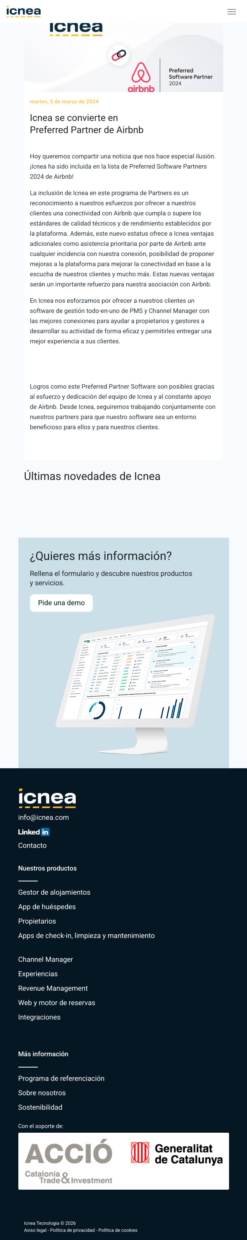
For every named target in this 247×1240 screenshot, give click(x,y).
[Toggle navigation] (232, 11)
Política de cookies (118, 1230)
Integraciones (39, 1017)
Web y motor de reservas (57, 1003)
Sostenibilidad (40, 1107)
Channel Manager (45, 960)
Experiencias (38, 974)
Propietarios (37, 921)
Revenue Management (53, 988)
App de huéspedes (47, 907)
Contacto (32, 846)
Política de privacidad (72, 1230)
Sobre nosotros (42, 1093)
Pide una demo (61, 603)
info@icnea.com (43, 818)
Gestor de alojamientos (54, 892)
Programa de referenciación (61, 1079)
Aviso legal (35, 1230)
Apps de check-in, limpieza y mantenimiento (86, 936)
